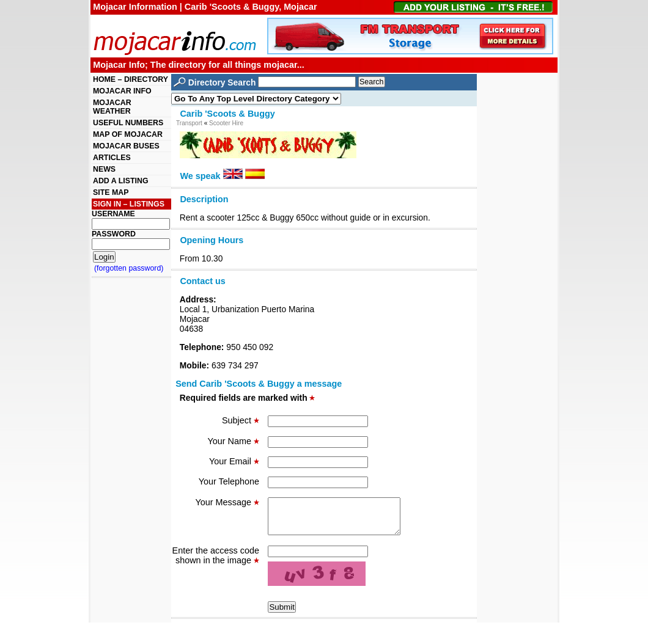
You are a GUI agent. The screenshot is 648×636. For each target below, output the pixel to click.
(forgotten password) (129, 268)
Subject (240, 420)
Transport (189, 123)
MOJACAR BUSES (126, 146)
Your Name (233, 441)
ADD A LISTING (121, 181)
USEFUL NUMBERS (128, 123)
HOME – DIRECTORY (130, 79)
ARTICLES (112, 157)
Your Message (227, 502)
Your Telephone (229, 481)
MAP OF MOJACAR (128, 134)
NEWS (104, 169)
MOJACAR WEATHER (112, 106)
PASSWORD (114, 234)
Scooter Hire (226, 123)
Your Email (234, 461)
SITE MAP (110, 192)
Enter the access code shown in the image (215, 562)
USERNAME (113, 214)
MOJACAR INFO (122, 91)
